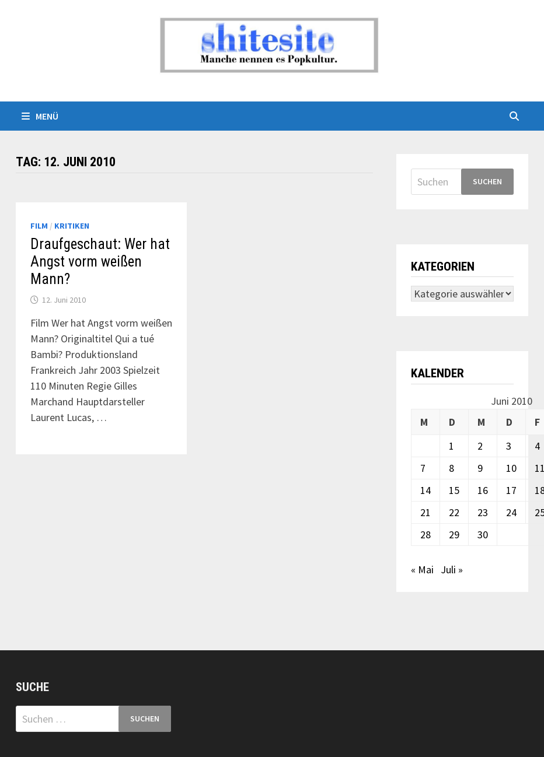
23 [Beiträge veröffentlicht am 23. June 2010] (482, 512)
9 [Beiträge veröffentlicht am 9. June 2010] (480, 468)
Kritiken (71, 225)
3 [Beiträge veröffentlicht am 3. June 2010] (508, 446)
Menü (40, 116)
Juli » (452, 569)
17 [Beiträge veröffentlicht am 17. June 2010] (511, 490)
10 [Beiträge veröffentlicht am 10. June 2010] (511, 468)
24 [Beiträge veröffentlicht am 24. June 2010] (511, 512)
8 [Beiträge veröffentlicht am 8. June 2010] (451, 468)
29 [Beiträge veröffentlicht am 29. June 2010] (454, 534)
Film (39, 225)
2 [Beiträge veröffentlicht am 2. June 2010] (480, 446)
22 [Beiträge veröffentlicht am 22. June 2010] (454, 512)
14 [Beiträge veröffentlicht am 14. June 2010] (425, 490)
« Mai (422, 569)
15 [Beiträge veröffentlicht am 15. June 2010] (454, 490)
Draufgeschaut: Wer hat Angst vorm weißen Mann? (100, 262)
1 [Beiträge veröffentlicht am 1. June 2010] (451, 446)
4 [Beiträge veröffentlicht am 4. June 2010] (537, 446)
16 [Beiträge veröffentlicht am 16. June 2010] (482, 490)
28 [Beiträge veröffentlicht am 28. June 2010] (425, 534)
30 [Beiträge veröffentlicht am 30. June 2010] (482, 534)
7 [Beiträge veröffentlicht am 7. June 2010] (423, 468)
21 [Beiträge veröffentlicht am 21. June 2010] (425, 512)
